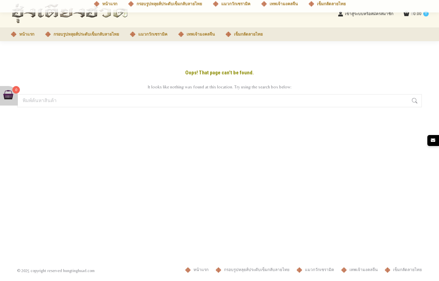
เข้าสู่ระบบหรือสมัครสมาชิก (365, 13)
